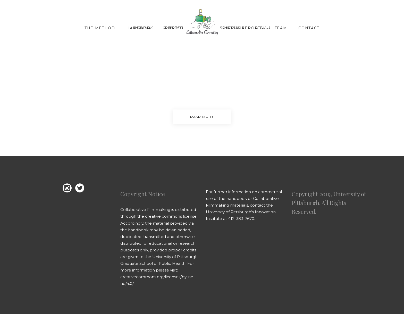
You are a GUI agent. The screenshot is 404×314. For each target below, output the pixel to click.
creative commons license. (171, 216)
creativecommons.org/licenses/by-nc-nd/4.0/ (157, 280)
